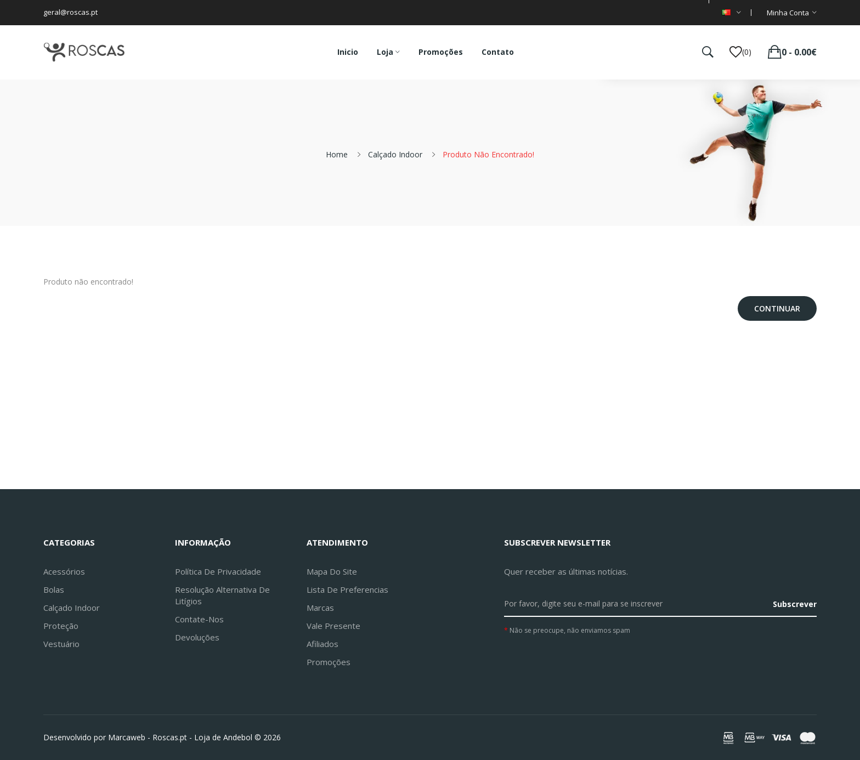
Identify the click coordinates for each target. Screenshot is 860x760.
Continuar (777, 308)
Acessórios (64, 571)
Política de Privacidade (218, 571)
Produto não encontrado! (488, 154)
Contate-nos (199, 619)
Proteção (60, 625)
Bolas (53, 589)
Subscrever (795, 604)
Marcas (320, 607)
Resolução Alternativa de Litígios (222, 595)
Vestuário (61, 643)
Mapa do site (332, 571)
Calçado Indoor (395, 154)
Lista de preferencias (347, 589)
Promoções (328, 661)
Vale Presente (333, 625)
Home (337, 154)
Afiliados (322, 643)
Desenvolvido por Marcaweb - (96, 737)
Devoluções (197, 637)
